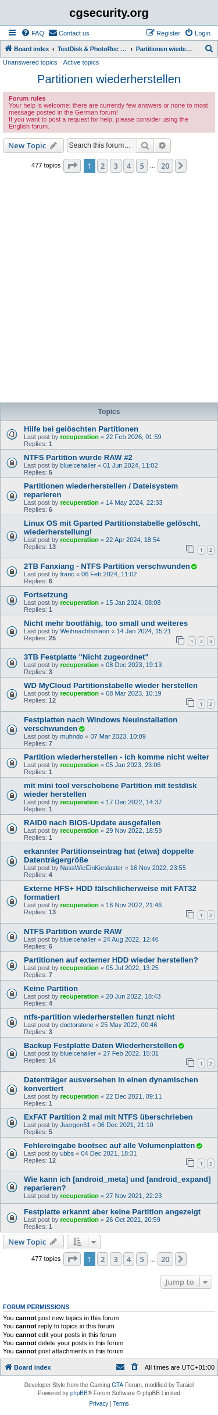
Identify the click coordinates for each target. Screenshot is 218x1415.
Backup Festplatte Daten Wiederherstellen (100, 1045)
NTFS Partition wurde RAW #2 (78, 457)
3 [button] (115, 166)
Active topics (81, 62)
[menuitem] (32, 33)
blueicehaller (78, 465)
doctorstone (76, 1024)
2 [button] (103, 166)
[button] (72, 166)
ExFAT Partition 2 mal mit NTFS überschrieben (108, 1117)
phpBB (79, 1393)
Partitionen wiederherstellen (109, 79)
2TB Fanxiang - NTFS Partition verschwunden (107, 566)
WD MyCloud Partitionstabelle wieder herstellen (111, 685)
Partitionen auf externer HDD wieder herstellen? (111, 960)
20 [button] (165, 166)
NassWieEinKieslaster (91, 867)
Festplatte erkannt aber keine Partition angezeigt (112, 1211)
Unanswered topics (30, 62)
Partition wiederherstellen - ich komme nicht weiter (116, 757)
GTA (117, 1385)
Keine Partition (51, 988)
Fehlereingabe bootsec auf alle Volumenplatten (109, 1145)
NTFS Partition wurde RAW (73, 931)
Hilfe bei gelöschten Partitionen (81, 429)
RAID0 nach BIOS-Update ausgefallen (92, 822)
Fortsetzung (45, 594)
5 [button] (142, 166)
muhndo (71, 736)
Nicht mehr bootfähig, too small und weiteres (106, 623)
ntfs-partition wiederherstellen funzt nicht (99, 1017)
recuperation (79, 436)
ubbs (67, 1153)
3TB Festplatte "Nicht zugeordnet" (86, 657)
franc (67, 574)
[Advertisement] (109, 291)
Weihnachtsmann (84, 631)
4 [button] (129, 166)
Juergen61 (75, 1124)
